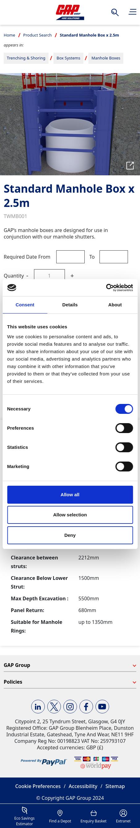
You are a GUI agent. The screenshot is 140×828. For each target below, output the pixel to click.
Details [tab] (70, 304)
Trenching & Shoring (26, 58)
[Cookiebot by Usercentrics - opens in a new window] (106, 288)
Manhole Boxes (105, 58)
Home (9, 35)
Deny (70, 535)
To (92, 256)
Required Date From (27, 256)
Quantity (14, 275)
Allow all (70, 494)
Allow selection (70, 514)
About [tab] (115, 304)
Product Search (37, 35)
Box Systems (68, 58)
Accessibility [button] (83, 786)
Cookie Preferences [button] (38, 786)
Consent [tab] (24, 304)
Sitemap (115, 786)
